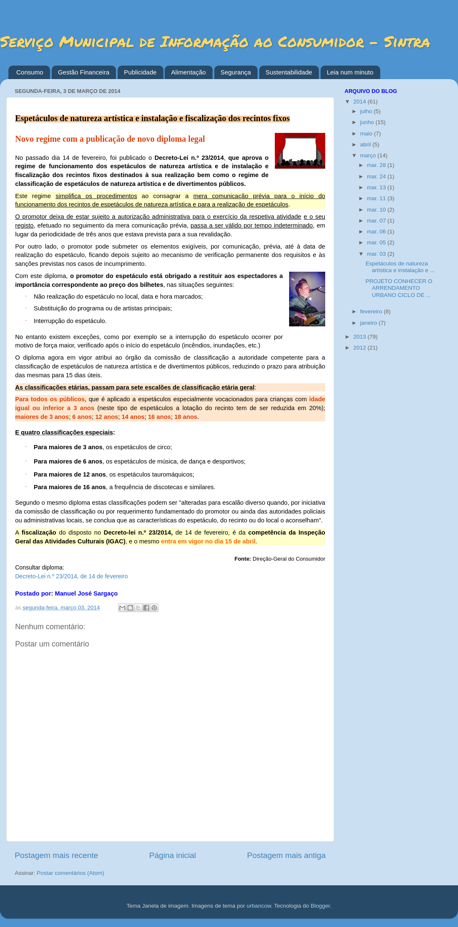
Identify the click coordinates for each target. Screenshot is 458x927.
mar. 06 (377, 231)
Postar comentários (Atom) (71, 873)
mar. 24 (377, 176)
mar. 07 (377, 220)
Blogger (320, 906)
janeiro (369, 323)
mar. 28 (377, 165)
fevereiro (372, 311)
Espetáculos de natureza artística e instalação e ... (400, 266)
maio (367, 133)
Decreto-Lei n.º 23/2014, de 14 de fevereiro (71, 576)
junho (368, 122)
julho (367, 111)
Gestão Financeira (84, 72)
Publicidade (140, 72)
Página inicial (172, 855)
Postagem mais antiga (286, 855)
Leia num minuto (350, 72)
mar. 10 (377, 210)
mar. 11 (377, 198)
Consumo (29, 72)
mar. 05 (377, 242)
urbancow (259, 906)
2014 (360, 101)
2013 (360, 337)
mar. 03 (377, 254)
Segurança (236, 72)
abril (366, 144)
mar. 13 (377, 187)
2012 (360, 347)
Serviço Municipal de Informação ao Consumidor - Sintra (215, 41)
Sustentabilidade (289, 72)
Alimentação (188, 72)
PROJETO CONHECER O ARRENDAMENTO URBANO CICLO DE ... (399, 288)
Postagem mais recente (56, 855)
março (368, 155)
